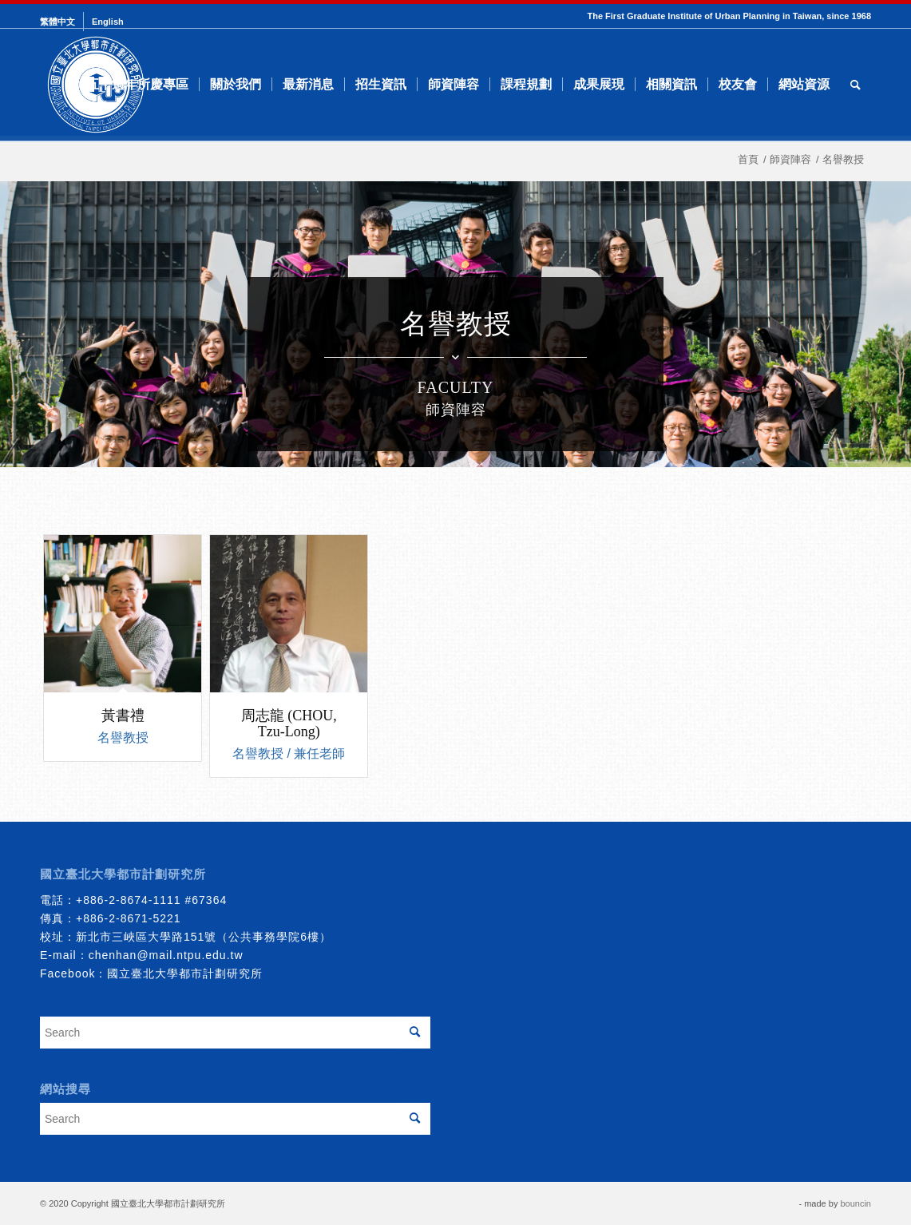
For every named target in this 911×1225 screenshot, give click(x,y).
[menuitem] (62, 21)
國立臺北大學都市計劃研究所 (185, 973)
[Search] (855, 85)
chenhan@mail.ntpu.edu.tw (166, 955)
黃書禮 (123, 716)
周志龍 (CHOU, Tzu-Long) (289, 723)
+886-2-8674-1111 (128, 900)
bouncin (855, 1203)
